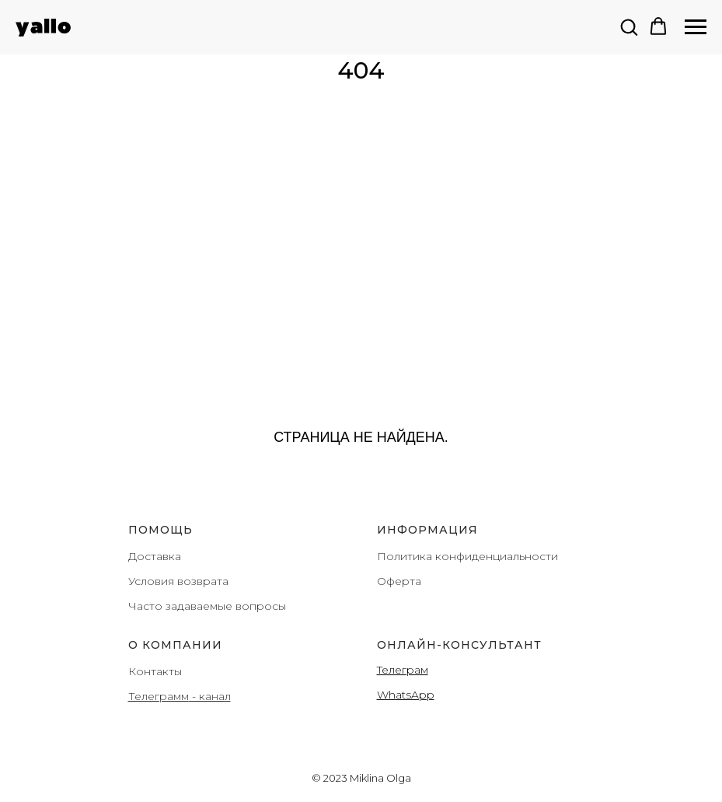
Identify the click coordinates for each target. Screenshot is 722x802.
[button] (628, 26)
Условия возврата (178, 581)
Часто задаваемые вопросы (207, 606)
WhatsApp (405, 695)
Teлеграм (402, 670)
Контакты (155, 671)
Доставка (154, 556)
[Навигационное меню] (695, 27)
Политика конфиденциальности (467, 556)
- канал (210, 696)
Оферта (399, 581)
